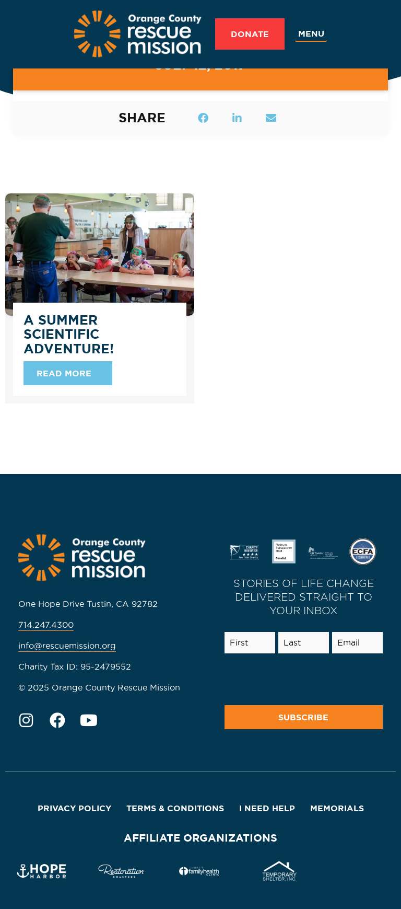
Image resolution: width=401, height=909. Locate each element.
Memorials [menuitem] (337, 808)
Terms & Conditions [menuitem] (175, 808)
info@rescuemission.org (67, 645)
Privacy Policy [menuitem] (74, 808)
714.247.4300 (46, 624)
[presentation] (299, 679)
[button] (203, 118)
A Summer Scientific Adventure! (68, 334)
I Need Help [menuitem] (267, 808)
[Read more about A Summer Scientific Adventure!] (67, 373)
